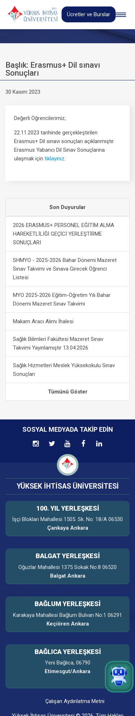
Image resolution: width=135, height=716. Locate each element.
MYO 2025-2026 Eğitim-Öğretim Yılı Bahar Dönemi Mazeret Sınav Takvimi (62, 299)
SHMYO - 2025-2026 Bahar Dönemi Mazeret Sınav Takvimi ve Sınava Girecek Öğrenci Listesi (65, 269)
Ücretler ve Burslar (88, 14)
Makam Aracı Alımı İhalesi (43, 321)
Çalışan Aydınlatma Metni (74, 701)
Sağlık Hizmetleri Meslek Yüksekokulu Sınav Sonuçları (64, 369)
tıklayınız (54, 158)
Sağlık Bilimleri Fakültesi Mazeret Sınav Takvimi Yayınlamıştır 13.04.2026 (58, 343)
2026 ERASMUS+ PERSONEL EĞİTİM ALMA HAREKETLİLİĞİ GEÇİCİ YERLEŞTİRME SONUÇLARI (63, 234)
